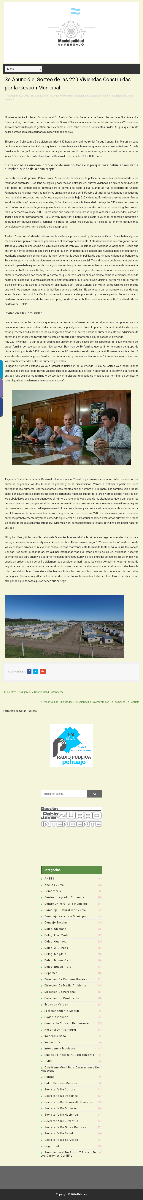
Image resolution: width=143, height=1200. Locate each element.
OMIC (48, 1061)
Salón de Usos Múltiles (61, 1083)
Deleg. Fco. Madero (58, 935)
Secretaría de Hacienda (61, 1114)
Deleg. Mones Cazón (59, 960)
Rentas (50, 1076)
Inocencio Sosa (55, 1036)
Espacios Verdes (56, 1004)
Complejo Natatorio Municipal (66, 916)
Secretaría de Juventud (61, 1121)
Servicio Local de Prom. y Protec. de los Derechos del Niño (69, 1154)
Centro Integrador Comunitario (67, 897)
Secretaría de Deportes (61, 1095)
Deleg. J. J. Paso (56, 947)
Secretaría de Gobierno (61, 1108)
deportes (51, 973)
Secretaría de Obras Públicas (65, 1127)
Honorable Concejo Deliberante (67, 1023)
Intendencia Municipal (62, 95)
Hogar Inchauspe (57, 1017)
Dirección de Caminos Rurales (66, 979)
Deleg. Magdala (55, 954)
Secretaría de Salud (59, 1133)
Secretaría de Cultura (60, 1089)
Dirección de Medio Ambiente (66, 985)
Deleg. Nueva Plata (58, 966)
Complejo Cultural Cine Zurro (65, 910)
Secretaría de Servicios (61, 1139)
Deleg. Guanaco (56, 941)
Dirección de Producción (62, 998)
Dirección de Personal (60, 991)
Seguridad (52, 1146)
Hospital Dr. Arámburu (60, 1029)
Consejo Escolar (56, 922)
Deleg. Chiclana (56, 928)
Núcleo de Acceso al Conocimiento (69, 1054)
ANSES (49, 878)
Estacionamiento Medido (62, 1010)
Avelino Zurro (41, 95)
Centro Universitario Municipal (66, 903)
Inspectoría (53, 1042)
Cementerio (53, 891)
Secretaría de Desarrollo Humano (93, 95)
